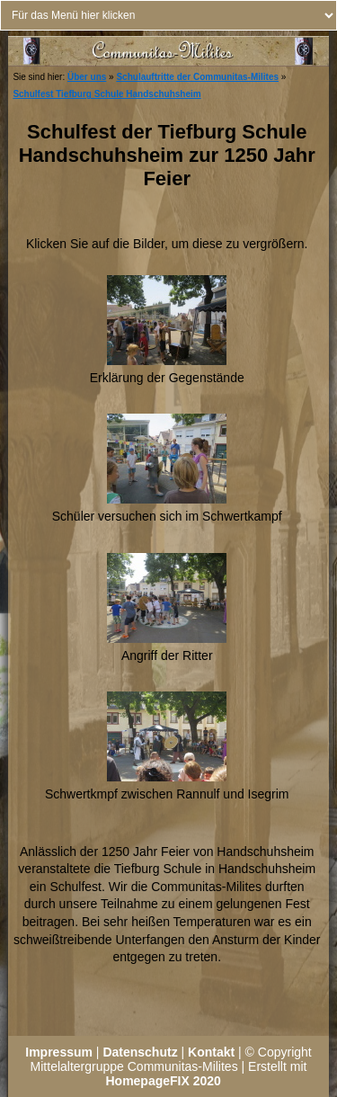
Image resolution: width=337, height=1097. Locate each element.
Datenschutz (139, 1052)
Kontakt (211, 1052)
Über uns (86, 77)
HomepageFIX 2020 (162, 1081)
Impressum (59, 1052)
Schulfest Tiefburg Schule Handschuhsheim (106, 94)
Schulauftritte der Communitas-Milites (197, 77)
